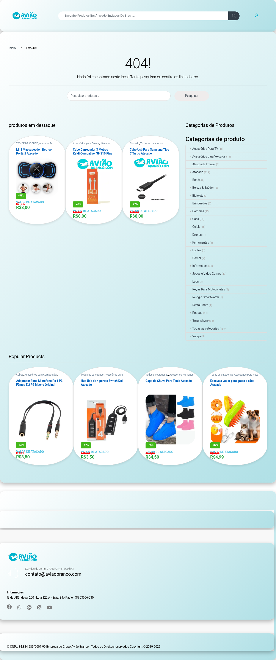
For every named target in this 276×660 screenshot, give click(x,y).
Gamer (193, 258)
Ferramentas (197, 242)
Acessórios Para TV (202, 148)
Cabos (19, 374)
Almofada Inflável (200, 164)
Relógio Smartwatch (202, 297)
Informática (196, 266)
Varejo (193, 336)
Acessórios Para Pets (246, 374)
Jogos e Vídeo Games (203, 273)
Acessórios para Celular (86, 143)
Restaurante (197, 305)
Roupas (194, 312)
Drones (194, 234)
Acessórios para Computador (40, 374)
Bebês (193, 180)
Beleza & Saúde (199, 187)
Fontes (193, 250)
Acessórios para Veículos (206, 156)
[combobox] (143, 15)
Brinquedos (196, 203)
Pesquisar (191, 95)
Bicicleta (195, 195)
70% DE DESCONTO (27, 143)
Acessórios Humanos (181, 374)
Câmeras (195, 211)
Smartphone (197, 320)
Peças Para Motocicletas (205, 289)
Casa (192, 219)
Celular (193, 226)
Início (12, 48)
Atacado (44, 143)
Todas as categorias (151, 143)
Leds (192, 281)
